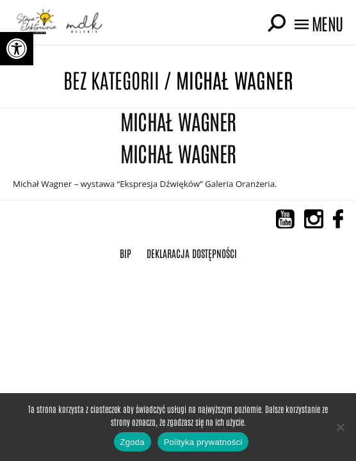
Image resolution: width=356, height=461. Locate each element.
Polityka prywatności (203, 442)
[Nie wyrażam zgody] (340, 427)
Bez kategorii (111, 79)
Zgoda (132, 442)
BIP (125, 253)
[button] (16, 48)
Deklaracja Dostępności (192, 253)
